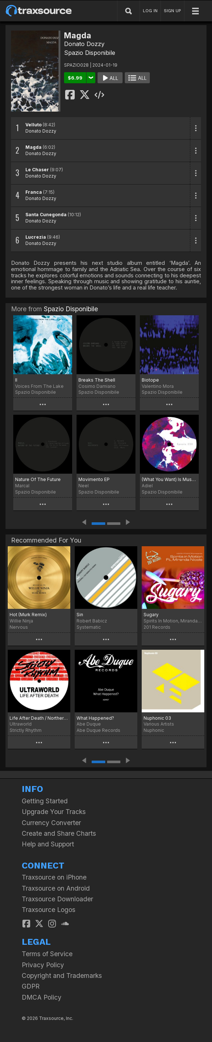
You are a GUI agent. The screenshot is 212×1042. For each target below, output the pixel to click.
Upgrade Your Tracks (54, 811)
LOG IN (150, 10)
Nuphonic (154, 730)
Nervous (19, 627)
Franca (33, 192)
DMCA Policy (41, 997)
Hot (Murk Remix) (28, 614)
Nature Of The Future (38, 479)
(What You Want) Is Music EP (169, 479)
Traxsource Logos (48, 909)
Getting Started (45, 801)
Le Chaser (37, 169)
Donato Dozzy (84, 44)
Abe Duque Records (98, 730)
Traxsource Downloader (57, 899)
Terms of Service (47, 954)
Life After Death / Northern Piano (39, 718)
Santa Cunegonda (46, 214)
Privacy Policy (43, 965)
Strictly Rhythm (26, 730)
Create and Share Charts (59, 833)
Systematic (89, 627)
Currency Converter (51, 823)
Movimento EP (94, 479)
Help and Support (48, 844)
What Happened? (95, 718)
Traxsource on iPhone (54, 877)
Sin (80, 614)
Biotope (150, 380)
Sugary (151, 614)
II (16, 380)
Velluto (33, 124)
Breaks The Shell (96, 380)
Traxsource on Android (56, 888)
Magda (33, 147)
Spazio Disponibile (89, 52)
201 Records (157, 627)
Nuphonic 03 (157, 718)
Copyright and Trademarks (62, 975)
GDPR (31, 986)
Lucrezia (35, 237)
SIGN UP (172, 10)
